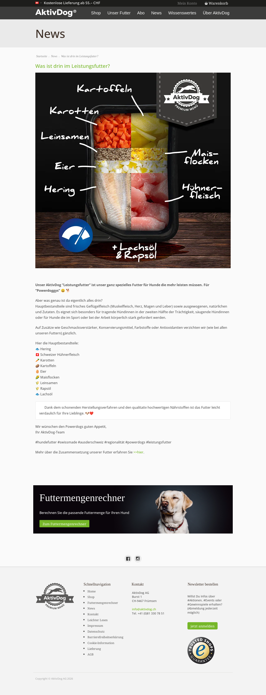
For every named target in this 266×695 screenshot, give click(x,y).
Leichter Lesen (97, 619)
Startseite (41, 56)
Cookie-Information (100, 642)
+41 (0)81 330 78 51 (151, 613)
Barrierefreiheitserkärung (105, 636)
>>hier (138, 452)
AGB (90, 654)
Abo (141, 13)
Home (91, 591)
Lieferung (94, 648)
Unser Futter (119, 13)
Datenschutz (96, 631)
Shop (96, 13)
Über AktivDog (216, 13)
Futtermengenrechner (102, 602)
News (156, 13)
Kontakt (93, 614)
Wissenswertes (182, 13)
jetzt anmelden (202, 626)
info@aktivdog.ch (144, 609)
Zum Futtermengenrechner (64, 523)
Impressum (95, 625)
